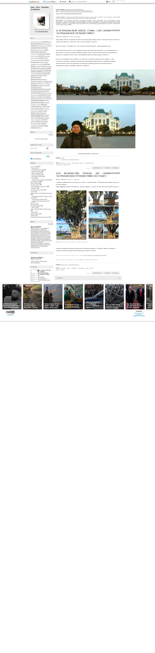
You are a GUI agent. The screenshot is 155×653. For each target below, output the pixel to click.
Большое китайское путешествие (87, 18)
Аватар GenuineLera (41, 21)
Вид (109, 2)
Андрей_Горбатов (36, 238)
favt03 (43, 232)
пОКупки (33, 215)
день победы (41, 60)
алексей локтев (40, 50)
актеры (45, 48)
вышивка (36, 58)
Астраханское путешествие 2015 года (74, 9)
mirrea (45, 233)
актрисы (33, 50)
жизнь (33, 66)
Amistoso (33, 229)
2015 (32, 41)
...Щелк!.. (33, 207)
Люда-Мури (49, 240)
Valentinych (34, 236)
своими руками (37, 100)
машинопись (36, 79)
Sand (32, 235)
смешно (44, 105)
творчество (34, 111)
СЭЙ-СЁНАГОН (35, 246)
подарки (34, 85)
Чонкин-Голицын (35, 247)
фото (39, 121)
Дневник (115, 30)
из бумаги (49, 66)
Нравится (107, 167)
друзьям (46, 64)
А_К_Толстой (34, 166)
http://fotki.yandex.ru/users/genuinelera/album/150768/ (94, 255)
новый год (40, 81)
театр (40, 111)
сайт (37, 97)
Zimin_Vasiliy (47, 236)
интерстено (35, 68)
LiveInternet (34, 2)
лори (40, 75)
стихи (40, 109)
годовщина (33, 60)
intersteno (34, 46)
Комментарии (45, 7)
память (33, 83)
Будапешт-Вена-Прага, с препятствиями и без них (67, 18)
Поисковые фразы (45, 280)
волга (32, 58)
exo (51, 42)
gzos (42, 44)
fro (46, 232)
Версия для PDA (139, 644)
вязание (41, 58)
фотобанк (44, 121)
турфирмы (33, 118)
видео (41, 56)
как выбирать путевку (36, 70)
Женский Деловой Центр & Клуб (39, 217)
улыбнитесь (40, 118)
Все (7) (51, 134)
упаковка (46, 118)
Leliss (41, 233)
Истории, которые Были (37, 190)
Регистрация (48, 1)
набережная (81, 268)
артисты (43, 52)
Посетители (43, 278)
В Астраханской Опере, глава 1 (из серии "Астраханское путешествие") (76, 10)
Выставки (33, 204)
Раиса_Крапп (34, 244)
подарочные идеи (36, 87)
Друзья (38, 7)
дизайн (42, 62)
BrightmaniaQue (35, 231)
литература (35, 75)
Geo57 (49, 232)
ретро (44, 93)
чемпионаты (34, 126)
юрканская (35, 127)
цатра (39, 124)
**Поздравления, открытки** (38, 186)
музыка (34, 82)
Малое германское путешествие (111, 17)
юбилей (40, 126)
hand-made (47, 44)
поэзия (33, 91)
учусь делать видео (36, 119)
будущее (33, 56)
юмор (45, 126)
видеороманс (47, 56)
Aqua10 (38, 229)
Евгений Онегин (89, 162)
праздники (45, 91)
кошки (44, 71)
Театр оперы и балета (77, 162)
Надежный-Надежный (37, 242)
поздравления (37, 89)
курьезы (39, 73)
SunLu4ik (42, 235)
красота (48, 71)
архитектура (34, 54)
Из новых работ (35, 185)
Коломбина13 (47, 239)
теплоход (43, 116)
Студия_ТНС (46, 244)
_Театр (33, 178)
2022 (34, 41)
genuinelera (36, 44)
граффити (74, 268)
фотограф (33, 123)
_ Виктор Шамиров (36, 173)
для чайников (40, 64)
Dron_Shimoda (35, 232)
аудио (39, 54)
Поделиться (115, 167)
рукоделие (42, 95)
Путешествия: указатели (38, 199)
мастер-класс (36, 77)
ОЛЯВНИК (47, 243)
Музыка (33, 212)
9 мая (37, 41)
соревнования (36, 107)
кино (42, 70)
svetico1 (47, 235)
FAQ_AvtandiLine (35, 262)
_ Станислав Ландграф (37, 169)
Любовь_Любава (40, 240)
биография (46, 54)
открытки (48, 81)
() (101, 167)
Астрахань (62, 162)
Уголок (32, 191)
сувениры (46, 109)
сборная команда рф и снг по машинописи (41, 98)
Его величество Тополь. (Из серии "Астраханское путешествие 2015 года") (76, 11)
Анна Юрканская (35, 181)
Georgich (33, 233)
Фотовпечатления (35, 205)
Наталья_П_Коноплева (37, 243)
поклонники (47, 89)
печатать (47, 83)
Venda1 (39, 236)
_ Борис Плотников (36, 171)
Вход (54, 1)
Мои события (34, 183)
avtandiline (45, 42)
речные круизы (34, 95)
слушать (33, 104)
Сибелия (40, 244)
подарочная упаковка (44, 85)
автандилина (36, 48)
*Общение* (34, 188)
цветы (43, 124)
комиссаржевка (36, 71)
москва (44, 79)
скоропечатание (38, 102)
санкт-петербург (44, 97)
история (48, 68)
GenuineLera (31, 9)
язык (40, 127)
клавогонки (47, 70)
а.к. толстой (48, 46)
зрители (43, 66)
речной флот (49, 93)
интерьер (42, 68)
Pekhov (49, 233)
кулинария (33, 73)
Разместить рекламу (139, 647)
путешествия (36, 93)
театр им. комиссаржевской (40, 115)
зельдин (38, 66)
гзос (46, 58)
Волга (87, 268)
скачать (46, 100)
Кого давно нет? (35, 228)
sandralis (40, 46)
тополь (62, 269)
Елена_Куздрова (45, 238)
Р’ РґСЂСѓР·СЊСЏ (42, 31)
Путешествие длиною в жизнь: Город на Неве (90, 17)
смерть (38, 104)
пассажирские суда (40, 83)
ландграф (46, 73)
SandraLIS (36, 235)
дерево (57, 269)
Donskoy (47, 231)
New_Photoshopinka (41, 261)
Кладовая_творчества (37, 239)
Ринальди (33, 168)
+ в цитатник (77, 36)
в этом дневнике (36, 159)
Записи (32, 7)
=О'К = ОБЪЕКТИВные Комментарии (41, 209)
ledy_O (38, 233)
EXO (40, 232)
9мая (40, 41)
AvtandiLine (43, 229)
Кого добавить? (45, 228)
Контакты (139, 646)
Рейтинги (64, 1)
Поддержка (107, 2)
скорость (47, 102)
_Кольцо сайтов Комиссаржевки (40, 179)
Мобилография (35, 213)
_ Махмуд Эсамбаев (36, 174)
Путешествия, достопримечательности (41, 193)
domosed (42, 231)
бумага (36, 56)
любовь (45, 75)
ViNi (42, 236)
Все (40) (50, 224)
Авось (72, 1)
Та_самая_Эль (44, 246)
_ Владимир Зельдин (36, 176)
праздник (38, 91)
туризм (46, 116)
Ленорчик (33, 240)
